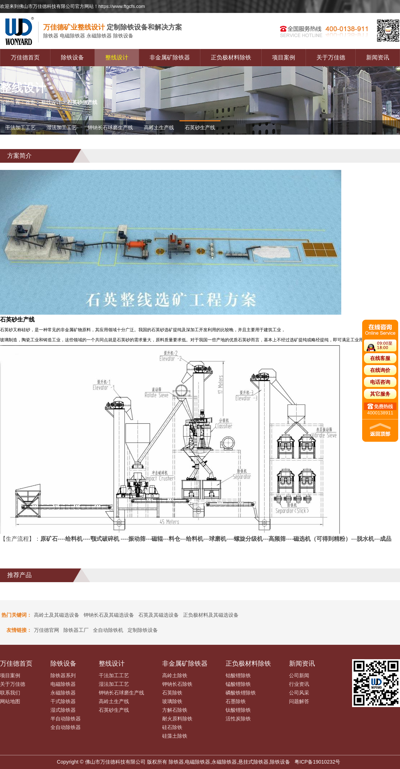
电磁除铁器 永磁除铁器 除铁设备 (88, 36)
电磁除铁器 (63, 684)
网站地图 (10, 701)
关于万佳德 (330, 57)
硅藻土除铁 (174, 736)
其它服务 (380, 394)
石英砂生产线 (200, 127)
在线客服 (380, 358)
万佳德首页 (25, 57)
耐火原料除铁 (177, 718)
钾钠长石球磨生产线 (110, 127)
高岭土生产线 (159, 127)
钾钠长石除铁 (177, 684)
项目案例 (283, 57)
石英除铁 (172, 693)
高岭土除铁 (174, 675)
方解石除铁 (174, 710)
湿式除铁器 (63, 710)
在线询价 (380, 370)
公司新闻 (299, 675)
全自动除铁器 (65, 727)
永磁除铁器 (63, 693)
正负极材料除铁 (231, 57)
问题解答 (299, 701)
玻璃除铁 (172, 701)
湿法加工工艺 (61, 127)
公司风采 (299, 693)
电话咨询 (380, 382)
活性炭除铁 (238, 718)
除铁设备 (72, 57)
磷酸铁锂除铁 (241, 693)
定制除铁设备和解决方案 (112, 27)
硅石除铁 (172, 727)
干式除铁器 (63, 701)
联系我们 (10, 693)
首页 (30, 102)
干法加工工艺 (20, 127)
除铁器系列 (63, 675)
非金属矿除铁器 (170, 57)
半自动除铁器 (65, 718)
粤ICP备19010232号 (317, 762)
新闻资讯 (377, 57)
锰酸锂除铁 (238, 684)
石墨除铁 (236, 701)
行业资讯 (299, 684)
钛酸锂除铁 (238, 710)
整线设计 (116, 57)
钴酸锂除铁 (238, 675)
